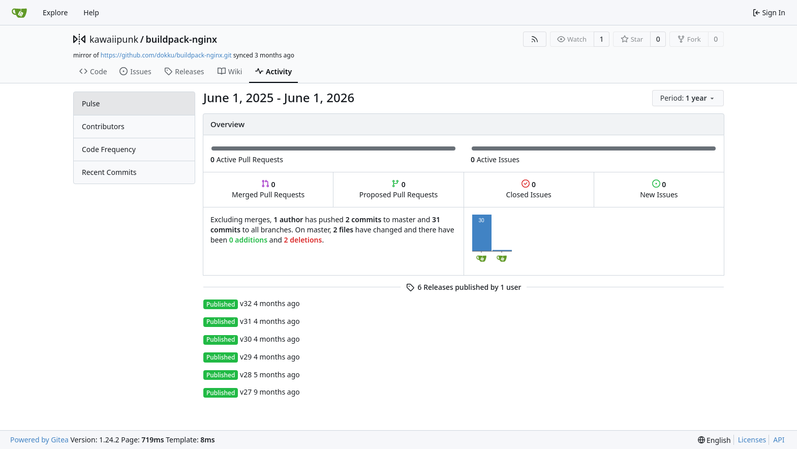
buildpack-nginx (181, 39)
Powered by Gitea (39, 439)
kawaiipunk (113, 39)
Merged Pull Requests (268, 189)
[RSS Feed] (534, 39)
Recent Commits (109, 172)
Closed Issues (528, 189)
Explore (55, 12)
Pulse (91, 103)
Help (91, 12)
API (778, 439)
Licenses (752, 439)
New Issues (659, 189)
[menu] (688, 98)
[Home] (19, 13)
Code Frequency (109, 149)
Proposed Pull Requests (398, 189)
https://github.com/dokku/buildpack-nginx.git (166, 55)
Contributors (103, 126)
